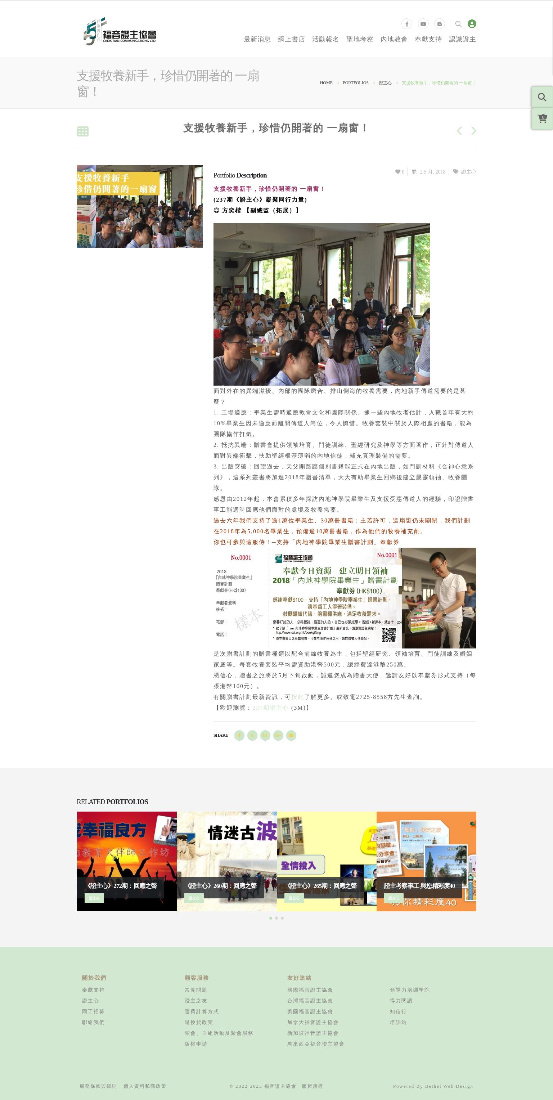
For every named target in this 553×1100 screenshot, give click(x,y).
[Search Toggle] (459, 23)
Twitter (252, 735)
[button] (271, 918)
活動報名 (326, 39)
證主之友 (196, 1001)
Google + (278, 735)
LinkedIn (265, 735)
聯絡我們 (93, 1022)
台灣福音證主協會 (310, 1001)
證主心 (468, 172)
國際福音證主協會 (310, 990)
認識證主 (462, 39)
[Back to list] (83, 132)
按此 (297, 697)
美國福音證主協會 (310, 1011)
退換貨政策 (199, 1022)
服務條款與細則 (98, 1086)
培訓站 (398, 1022)
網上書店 (291, 39)
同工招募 (93, 1011)
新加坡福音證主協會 (313, 1033)
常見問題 (196, 990)
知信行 (398, 1011)
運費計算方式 (202, 1011)
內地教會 (394, 39)
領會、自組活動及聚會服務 (219, 1033)
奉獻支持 (428, 39)
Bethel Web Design (449, 1086)
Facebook (239, 735)
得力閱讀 (401, 1001)
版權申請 (196, 1044)
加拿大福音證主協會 (313, 1022)
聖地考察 (360, 39)
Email (291, 735)
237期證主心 (270, 708)
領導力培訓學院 (410, 990)
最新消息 (257, 39)
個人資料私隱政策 (145, 1086)
